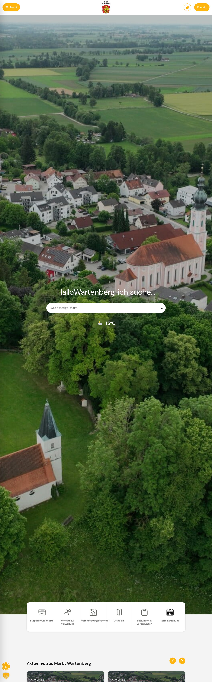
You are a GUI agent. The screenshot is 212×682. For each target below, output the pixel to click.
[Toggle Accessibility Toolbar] (6, 666)
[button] (11, 7)
